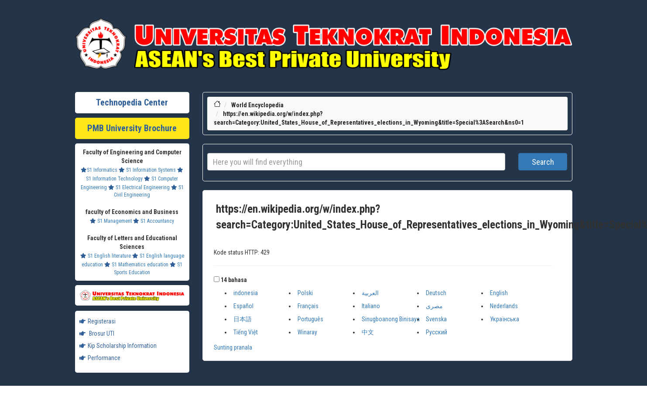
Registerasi (97, 321)
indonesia (245, 292)
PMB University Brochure (132, 128)
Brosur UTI (96, 333)
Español (243, 306)
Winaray (307, 332)
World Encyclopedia (257, 105)
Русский (436, 332)
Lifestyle (323, 13)
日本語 (242, 319)
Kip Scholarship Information (118, 345)
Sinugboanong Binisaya (391, 319)
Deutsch (436, 292)
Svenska (436, 319)
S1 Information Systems (147, 170)
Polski (305, 292)
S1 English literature (105, 256)
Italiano (371, 306)
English (499, 292)
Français (308, 306)
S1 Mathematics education (136, 265)
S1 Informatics (99, 170)
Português (310, 319)
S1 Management (111, 221)
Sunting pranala (233, 347)
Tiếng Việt (245, 332)
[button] (216, 279)
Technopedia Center (132, 102)
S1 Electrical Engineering (139, 187)
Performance (99, 357)
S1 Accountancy (153, 221)
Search (543, 162)
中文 (368, 332)
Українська (504, 319)
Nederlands (504, 306)
